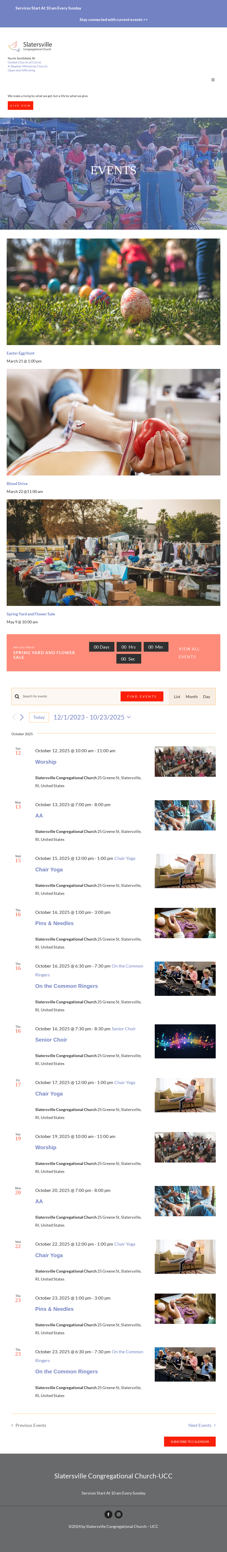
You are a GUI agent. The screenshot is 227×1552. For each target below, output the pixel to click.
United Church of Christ (24, 62)
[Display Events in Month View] (192, 696)
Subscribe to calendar (190, 1441)
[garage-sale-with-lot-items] (113, 501)
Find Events (142, 696)
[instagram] (119, 1514)
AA (39, 816)
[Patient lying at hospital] (113, 370)
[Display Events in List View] (177, 696)
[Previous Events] (14, 717)
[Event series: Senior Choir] (124, 1028)
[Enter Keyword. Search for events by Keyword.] (69, 696)
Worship (46, 762)
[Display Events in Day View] (206, 696)
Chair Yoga (49, 869)
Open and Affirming (21, 70)
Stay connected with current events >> (114, 19)
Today (39, 717)
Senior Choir (51, 1040)
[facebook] (108, 1514)
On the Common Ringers (66, 986)
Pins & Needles (54, 923)
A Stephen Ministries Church (27, 66)
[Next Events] (22, 717)
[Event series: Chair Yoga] (124, 858)
